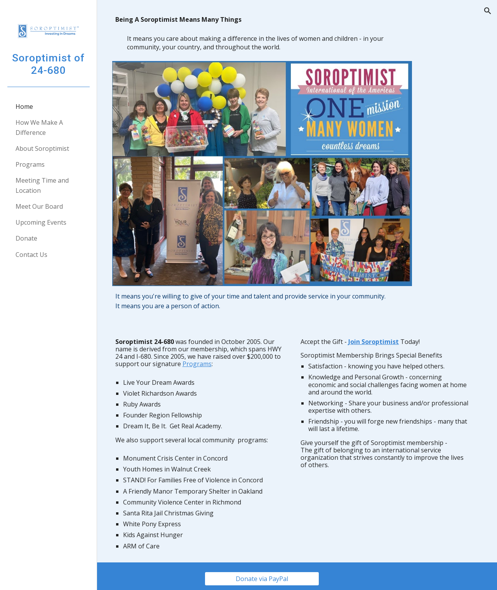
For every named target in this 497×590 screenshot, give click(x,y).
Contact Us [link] (31, 254)
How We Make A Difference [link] (39, 127)
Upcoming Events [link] (41, 222)
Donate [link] (26, 238)
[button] (487, 11)
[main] (267, 35)
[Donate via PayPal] (266, 573)
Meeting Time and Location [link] (42, 185)
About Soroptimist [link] (42, 148)
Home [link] (24, 106)
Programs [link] (30, 164)
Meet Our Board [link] (39, 206)
